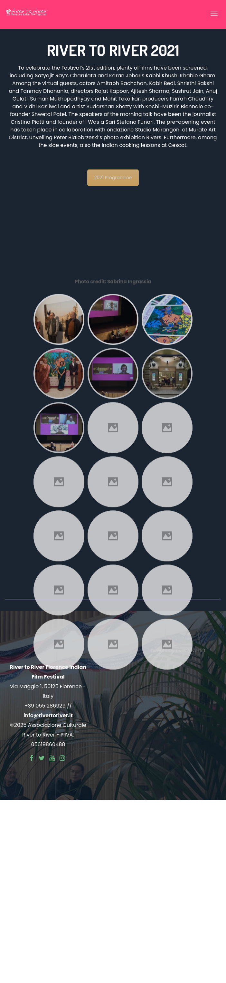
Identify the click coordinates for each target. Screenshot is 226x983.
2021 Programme (113, 177)
